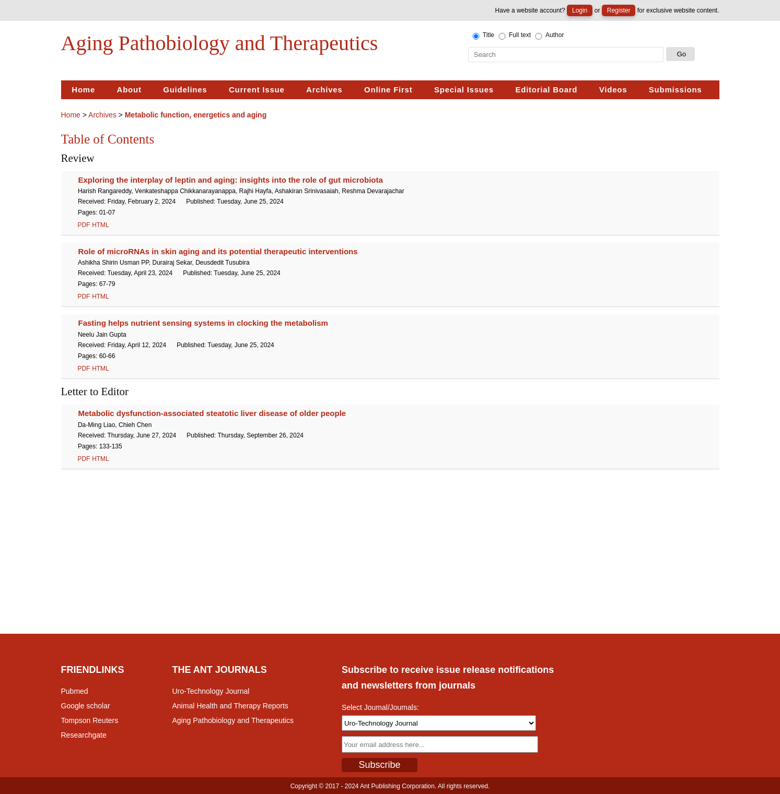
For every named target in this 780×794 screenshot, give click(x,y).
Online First (388, 89)
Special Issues (464, 89)
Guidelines (185, 89)
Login (579, 10)
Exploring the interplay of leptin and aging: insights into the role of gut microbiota (230, 179)
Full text (514, 35)
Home (83, 89)
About (129, 89)
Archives (324, 89)
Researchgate (84, 735)
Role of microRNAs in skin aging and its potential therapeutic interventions (218, 251)
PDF (84, 225)
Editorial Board (546, 89)
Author (548, 35)
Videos (613, 89)
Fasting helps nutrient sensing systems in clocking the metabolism (203, 322)
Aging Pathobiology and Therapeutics (233, 720)
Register (619, 10)
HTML (100, 225)
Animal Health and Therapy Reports (230, 706)
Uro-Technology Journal (211, 691)
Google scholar (85, 706)
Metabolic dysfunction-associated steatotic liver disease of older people (212, 413)
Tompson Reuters (90, 720)
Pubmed (74, 691)
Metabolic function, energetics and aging (195, 115)
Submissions (675, 89)
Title (482, 35)
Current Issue (256, 89)
